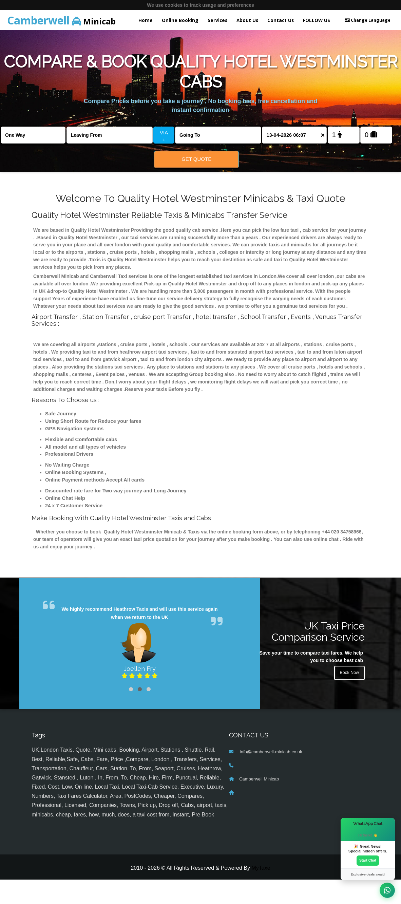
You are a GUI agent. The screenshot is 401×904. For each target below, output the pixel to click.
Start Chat (367, 860)
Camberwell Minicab (259, 803)
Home (145, 20)
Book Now (348, 699)
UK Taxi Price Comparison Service (318, 655)
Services (217, 20)
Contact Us (280, 20)
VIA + (164, 136)
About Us (247, 20)
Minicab (61, 20)
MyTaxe (260, 892)
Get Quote (196, 159)
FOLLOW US (316, 20)
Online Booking (180, 20)
